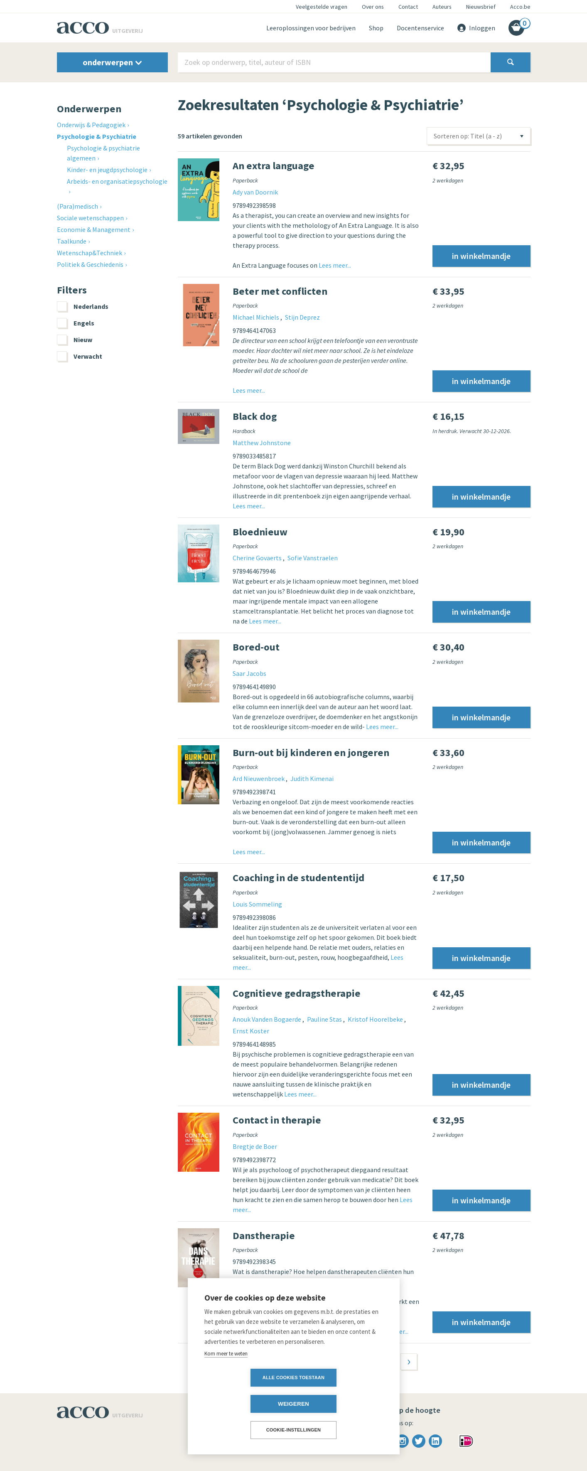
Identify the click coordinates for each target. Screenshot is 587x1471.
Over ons (373, 6)
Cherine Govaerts (258, 558)
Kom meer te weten (226, 1379)
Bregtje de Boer (255, 1146)
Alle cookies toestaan (246, 1403)
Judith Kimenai (312, 778)
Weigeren (341, 1404)
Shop (376, 28)
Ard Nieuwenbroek (259, 778)
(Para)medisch (77, 206)
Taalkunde (71, 241)
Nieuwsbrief (481, 6)
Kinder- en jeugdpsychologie (107, 169)
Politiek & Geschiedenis (90, 264)
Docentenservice (420, 28)
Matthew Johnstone (262, 443)
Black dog (255, 416)
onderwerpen (112, 62)
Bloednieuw (260, 531)
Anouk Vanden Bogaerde (267, 1019)
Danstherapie (264, 1235)
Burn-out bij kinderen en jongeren (311, 752)
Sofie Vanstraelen (312, 558)
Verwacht (79, 356)
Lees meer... (335, 265)
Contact (408, 6)
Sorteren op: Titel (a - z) (468, 136)
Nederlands (82, 306)
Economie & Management (93, 229)
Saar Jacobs (249, 673)
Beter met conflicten (280, 291)
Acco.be (520, 6)
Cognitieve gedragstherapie (297, 993)
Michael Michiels (256, 317)
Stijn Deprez (302, 317)
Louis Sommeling (257, 904)
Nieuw (74, 340)
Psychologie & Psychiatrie (96, 136)
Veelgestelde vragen (321, 6)
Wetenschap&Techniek (89, 253)
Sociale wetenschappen (90, 218)
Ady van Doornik (255, 192)
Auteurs (442, 6)
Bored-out (256, 647)
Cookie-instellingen (293, 1429)
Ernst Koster (251, 1031)
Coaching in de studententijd (298, 877)
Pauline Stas (325, 1019)
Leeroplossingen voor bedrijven (311, 28)
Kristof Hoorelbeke (376, 1019)
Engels (75, 323)
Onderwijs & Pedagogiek (91, 125)
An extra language (273, 165)
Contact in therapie (277, 1120)
